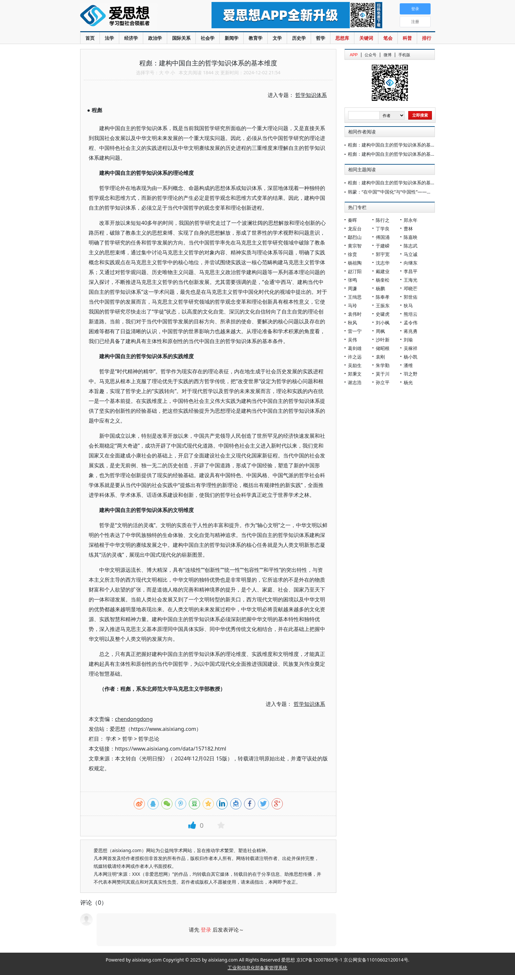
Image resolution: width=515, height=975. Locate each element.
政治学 (155, 38)
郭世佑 (410, 297)
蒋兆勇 (410, 331)
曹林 (408, 228)
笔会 (387, 38)
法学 (109, 38)
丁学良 (383, 228)
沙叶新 (383, 340)
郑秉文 (355, 374)
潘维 (408, 365)
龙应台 (355, 228)
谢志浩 (355, 382)
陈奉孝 (383, 297)
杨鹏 (380, 288)
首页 (90, 38)
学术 (111, 738)
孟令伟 (410, 322)
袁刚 (380, 357)
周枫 (380, 331)
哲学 (320, 38)
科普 (407, 38)
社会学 (207, 38)
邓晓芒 (410, 288)
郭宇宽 (383, 254)
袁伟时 (355, 314)
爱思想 (132, 16)
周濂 (352, 288)
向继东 (410, 263)
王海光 (410, 280)
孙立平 (383, 382)
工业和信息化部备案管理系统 (257, 967)
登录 (206, 929)
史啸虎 (383, 314)
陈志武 (410, 246)
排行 (426, 38)
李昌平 (410, 271)
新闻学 (231, 38)
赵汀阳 (355, 271)
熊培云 (410, 314)
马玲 (352, 305)
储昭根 (383, 348)
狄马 (408, 305)
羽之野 (410, 374)
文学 (277, 38)
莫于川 (383, 374)
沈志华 (383, 263)
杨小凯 (410, 357)
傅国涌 (383, 237)
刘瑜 (408, 340)
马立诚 (410, 254)
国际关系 (181, 38)
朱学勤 (383, 365)
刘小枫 (383, 322)
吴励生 (355, 365)
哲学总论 (148, 738)
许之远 (355, 357)
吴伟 (352, 340)
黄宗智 (355, 246)
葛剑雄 (355, 348)
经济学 (131, 38)
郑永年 (410, 220)
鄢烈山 (355, 237)
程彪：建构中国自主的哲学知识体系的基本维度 (396, 145)
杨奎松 (383, 280)
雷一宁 (355, 331)
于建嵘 (383, 246)
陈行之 (383, 220)
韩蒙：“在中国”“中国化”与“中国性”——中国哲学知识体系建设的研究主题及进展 (428, 192)
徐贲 (352, 254)
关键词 (366, 38)
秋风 (352, 322)
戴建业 (383, 271)
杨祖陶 (355, 263)
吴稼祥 (410, 348)
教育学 (255, 38)
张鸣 (352, 280)
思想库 (342, 38)
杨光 (408, 382)
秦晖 (352, 220)
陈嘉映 (410, 237)
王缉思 (355, 297)
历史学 (299, 38)
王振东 (383, 305)
